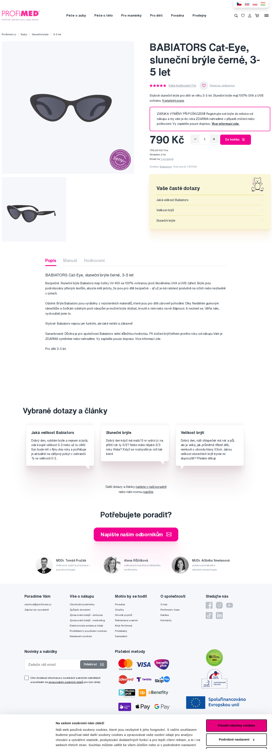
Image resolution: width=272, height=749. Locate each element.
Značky (119, 609)
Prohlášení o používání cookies (88, 630)
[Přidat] (214, 139)
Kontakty (165, 620)
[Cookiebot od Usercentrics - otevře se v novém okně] (27, 741)
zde (58, 729)
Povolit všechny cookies (236, 694)
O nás (163, 604)
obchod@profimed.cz (37, 604)
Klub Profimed (123, 625)
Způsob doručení (80, 609)
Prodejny (199, 15)
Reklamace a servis (126, 620)
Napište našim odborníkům (136, 534)
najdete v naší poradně (151, 486)
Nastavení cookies (81, 636)
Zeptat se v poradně (36, 609)
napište (148, 491)
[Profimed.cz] (21, 15)
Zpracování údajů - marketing (87, 620)
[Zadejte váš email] (53, 664)
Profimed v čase (170, 609)
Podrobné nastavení (71, 740)
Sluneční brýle (40, 34)
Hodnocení (94, 260)
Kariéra (164, 615)
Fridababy (121, 630)
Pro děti (156, 15)
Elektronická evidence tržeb (86, 625)
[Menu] (266, 15)
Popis (50, 260)
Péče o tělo (103, 15)
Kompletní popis (173, 100)
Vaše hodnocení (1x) (182, 85)
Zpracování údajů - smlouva (86, 615)
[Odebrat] (195, 139)
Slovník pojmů (123, 615)
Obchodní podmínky (82, 604)
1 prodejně (166, 159)
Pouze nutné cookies (236, 722)
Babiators (166, 166)
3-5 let (57, 34)
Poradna (177, 15)
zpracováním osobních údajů (65, 682)
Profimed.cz (9, 34)
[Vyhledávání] (236, 15)
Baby (24, 34)
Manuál (70, 260)
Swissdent (121, 636)
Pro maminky (131, 15)
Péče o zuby (76, 15)
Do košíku (235, 139)
